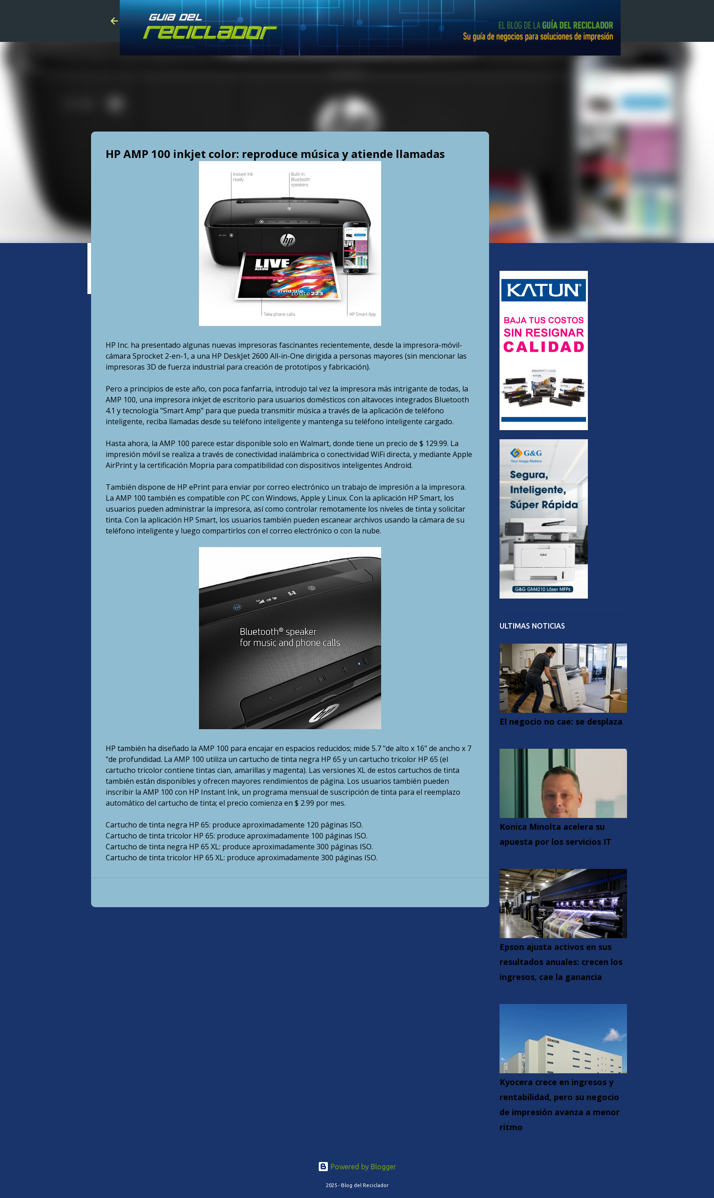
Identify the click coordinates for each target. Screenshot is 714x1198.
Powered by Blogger (357, 1166)
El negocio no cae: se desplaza (561, 721)
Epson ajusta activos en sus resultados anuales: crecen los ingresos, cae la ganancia (561, 961)
